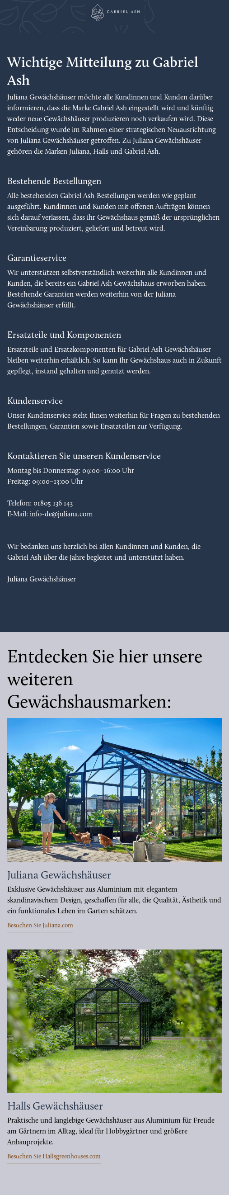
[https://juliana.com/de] (114, 790)
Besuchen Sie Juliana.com (40, 925)
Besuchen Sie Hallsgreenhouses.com (54, 1156)
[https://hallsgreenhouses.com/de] (114, 1021)
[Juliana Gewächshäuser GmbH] (114, 12)
